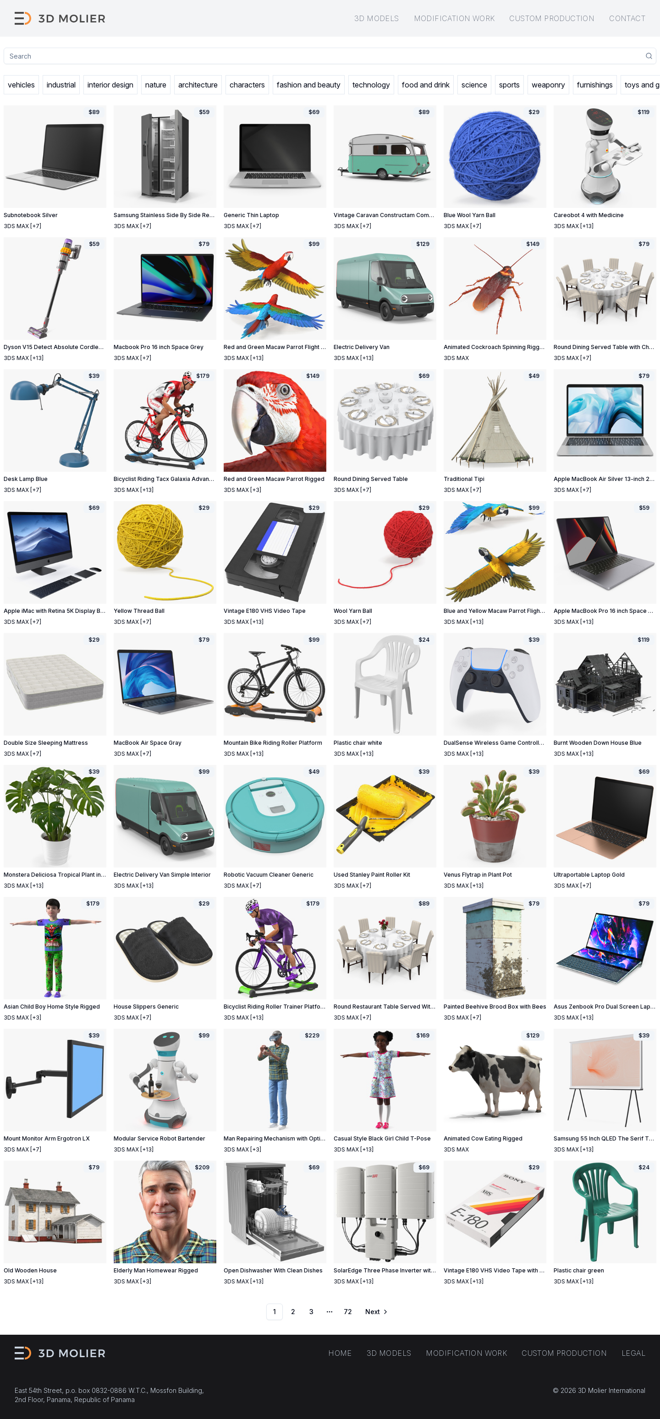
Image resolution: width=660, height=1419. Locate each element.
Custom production (551, 18)
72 (348, 1311)
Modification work (454, 18)
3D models (376, 18)
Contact (627, 18)
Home (340, 1353)
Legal (633, 1353)
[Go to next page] (376, 1312)
